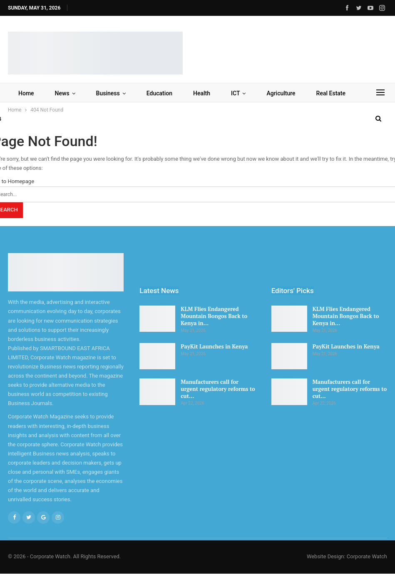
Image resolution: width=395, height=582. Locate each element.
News (62, 93)
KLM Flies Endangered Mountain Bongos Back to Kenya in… (214, 316)
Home (26, 93)
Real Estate (330, 93)
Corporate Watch (367, 556)
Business (108, 93)
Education (159, 93)
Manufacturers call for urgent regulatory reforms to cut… (218, 389)
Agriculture (280, 93)
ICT (235, 93)
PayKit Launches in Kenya (214, 346)
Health (201, 93)
